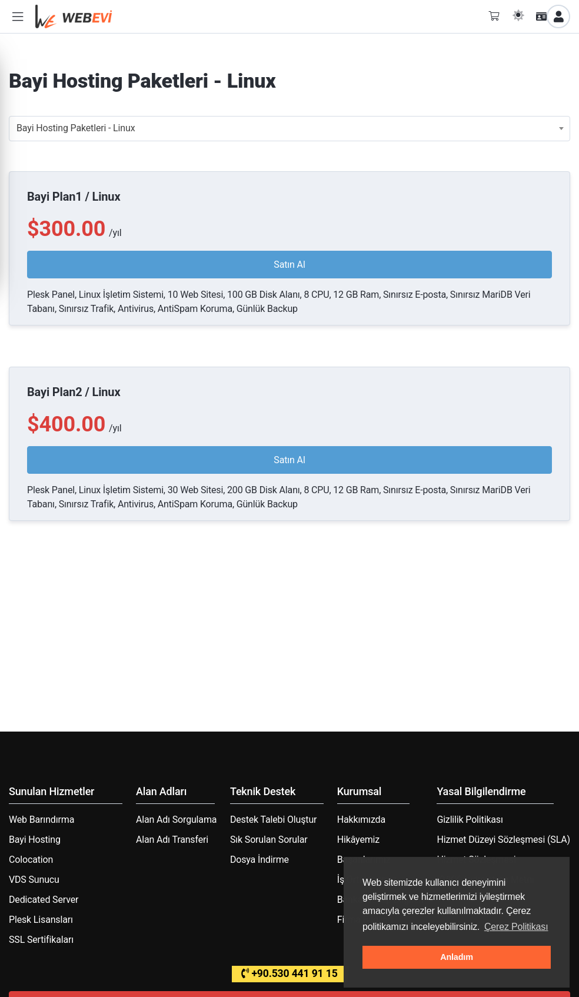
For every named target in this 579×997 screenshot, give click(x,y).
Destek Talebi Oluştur (273, 819)
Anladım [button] (456, 957)
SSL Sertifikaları (41, 939)
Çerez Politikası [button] (516, 927)
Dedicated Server (43, 899)
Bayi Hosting (35, 839)
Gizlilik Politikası (470, 819)
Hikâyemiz (358, 839)
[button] (17, 17)
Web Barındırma (41, 819)
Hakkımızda (361, 819)
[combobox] (289, 128)
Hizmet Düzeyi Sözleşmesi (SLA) (503, 839)
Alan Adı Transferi (172, 839)
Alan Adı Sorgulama (176, 819)
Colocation (31, 859)
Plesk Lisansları (41, 919)
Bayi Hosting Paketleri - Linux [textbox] (75, 128)
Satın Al (289, 264)
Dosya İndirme (259, 859)
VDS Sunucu (34, 879)
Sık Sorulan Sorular (269, 839)
